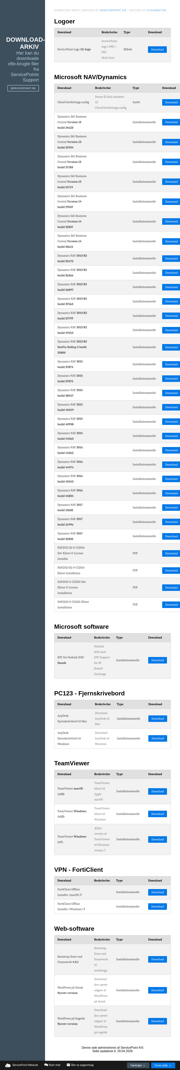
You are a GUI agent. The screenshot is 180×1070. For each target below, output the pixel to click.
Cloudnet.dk (156, 10)
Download (157, 49)
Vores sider (163, 1065)
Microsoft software (81, 626)
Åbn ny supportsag (80, 1065)
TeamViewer (72, 763)
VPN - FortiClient (78, 869)
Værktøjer (138, 1065)
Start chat (52, 1065)
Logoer (64, 21)
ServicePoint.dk (23, 88)
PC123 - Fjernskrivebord (89, 693)
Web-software (74, 928)
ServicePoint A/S (113, 10)
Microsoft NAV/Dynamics (90, 77)
